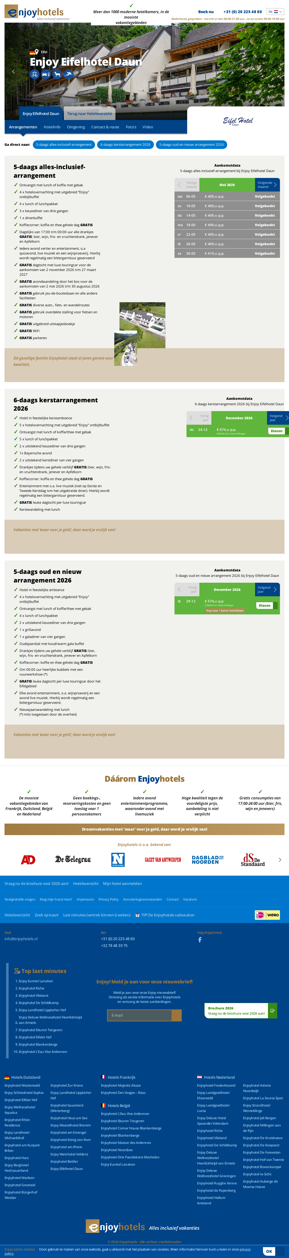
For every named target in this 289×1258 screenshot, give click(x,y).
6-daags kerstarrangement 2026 (125, 144)
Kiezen (276, 431)
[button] (267, 185)
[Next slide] (275, 71)
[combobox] (275, 11)
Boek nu (230, 11)
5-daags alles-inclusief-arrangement (64, 144)
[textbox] (275, 11)
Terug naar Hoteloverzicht (89, 113)
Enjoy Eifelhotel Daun (41, 113)
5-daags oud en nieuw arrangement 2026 (191, 144)
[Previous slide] (14, 71)
